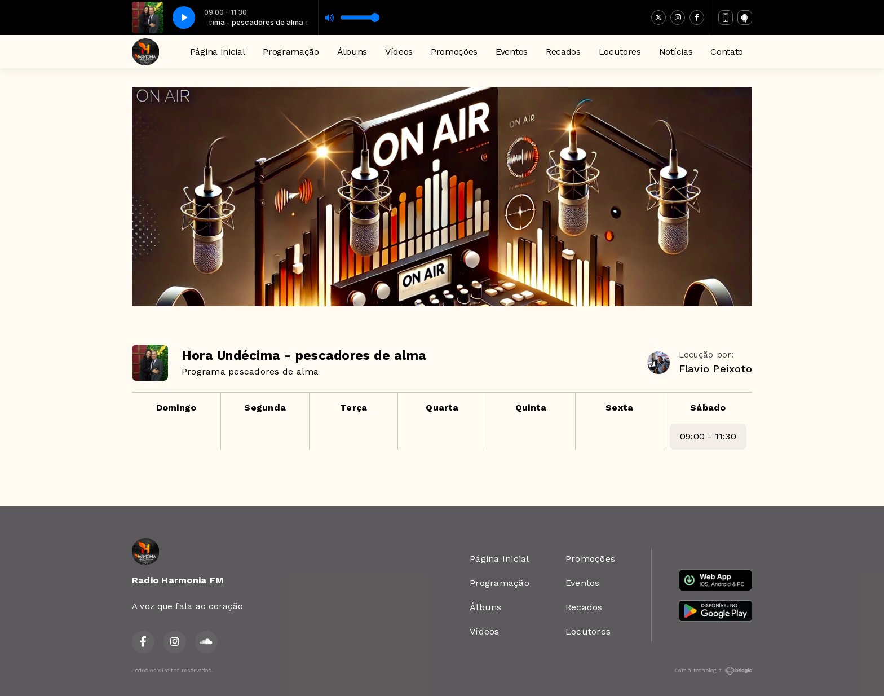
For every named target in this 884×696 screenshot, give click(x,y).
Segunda (265, 407)
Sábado (708, 407)
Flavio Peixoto (715, 369)
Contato (726, 51)
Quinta (530, 407)
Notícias (675, 51)
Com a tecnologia (713, 671)
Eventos (512, 51)
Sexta (619, 407)
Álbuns (352, 51)
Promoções (454, 51)
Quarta (442, 407)
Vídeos (399, 51)
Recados (563, 51)
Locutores (620, 51)
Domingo (176, 407)
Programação (291, 51)
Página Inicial (217, 51)
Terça (353, 407)
